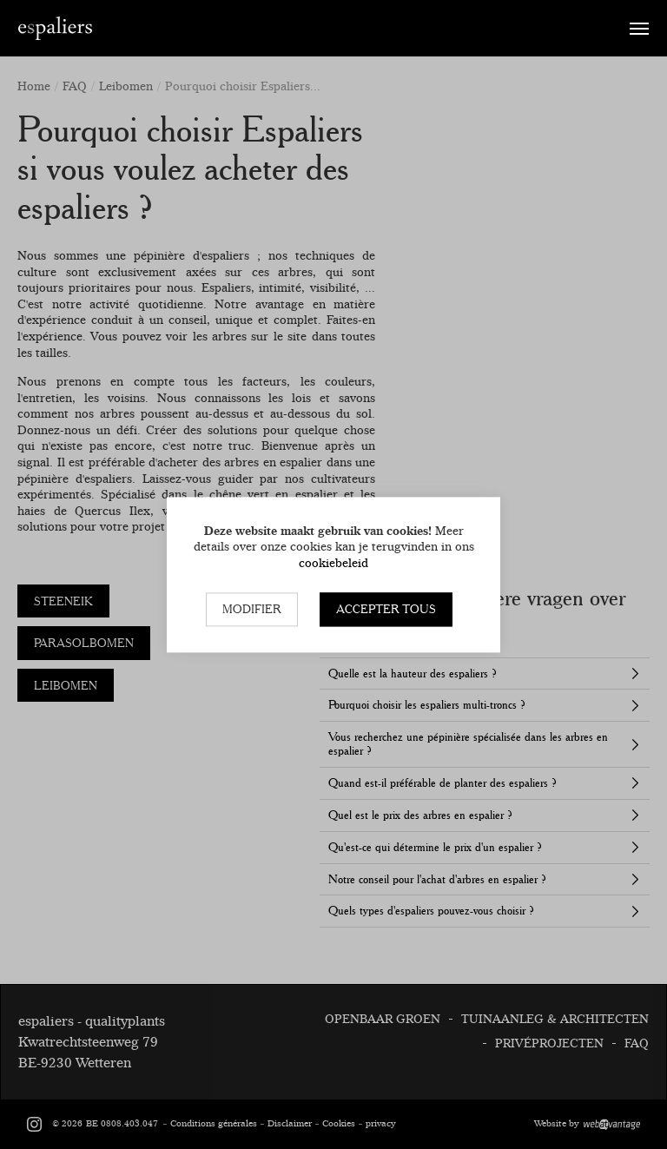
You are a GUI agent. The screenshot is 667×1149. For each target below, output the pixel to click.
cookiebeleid (333, 563)
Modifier (251, 610)
